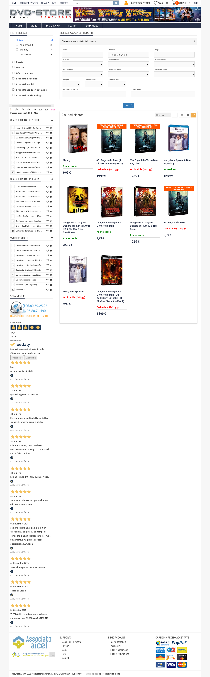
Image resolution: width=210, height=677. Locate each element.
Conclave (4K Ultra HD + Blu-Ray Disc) (29, 133)
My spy (67, 160)
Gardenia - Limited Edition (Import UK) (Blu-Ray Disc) (29, 270)
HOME (13, 3)
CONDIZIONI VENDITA (29, 3)
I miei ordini (115, 646)
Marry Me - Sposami (73, 291)
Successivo (31, 357)
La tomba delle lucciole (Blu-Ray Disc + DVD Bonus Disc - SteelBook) (29, 231)
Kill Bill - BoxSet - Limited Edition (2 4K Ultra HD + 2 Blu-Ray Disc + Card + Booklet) (29, 216)
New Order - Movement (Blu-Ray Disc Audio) (29, 255)
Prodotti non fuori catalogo (31, 89)
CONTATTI (64, 3)
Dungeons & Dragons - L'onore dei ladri (108, 224)
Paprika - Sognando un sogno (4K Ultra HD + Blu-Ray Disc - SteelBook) (29, 142)
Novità (19, 61)
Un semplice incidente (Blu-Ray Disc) (29, 275)
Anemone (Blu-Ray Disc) (26, 284)
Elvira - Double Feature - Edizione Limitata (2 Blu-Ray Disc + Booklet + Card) (29, 226)
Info (64, 654)
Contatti (65, 658)
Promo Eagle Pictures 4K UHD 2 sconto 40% (111, 126)
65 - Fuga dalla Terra (174, 222)
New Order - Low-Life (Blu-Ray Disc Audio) (29, 260)
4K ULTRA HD (53, 25)
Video (34, 25)
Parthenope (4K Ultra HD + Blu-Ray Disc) (29, 147)
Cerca (128, 105)
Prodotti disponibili (27, 78)
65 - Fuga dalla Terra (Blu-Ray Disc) (144, 162)
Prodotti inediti (25, 84)
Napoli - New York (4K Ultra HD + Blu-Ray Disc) (29, 172)
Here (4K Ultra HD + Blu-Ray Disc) (29, 128)
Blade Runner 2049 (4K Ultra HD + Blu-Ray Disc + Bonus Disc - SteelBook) (29, 137)
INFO (54, 3)
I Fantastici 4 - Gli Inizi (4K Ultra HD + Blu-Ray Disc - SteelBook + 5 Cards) (29, 167)
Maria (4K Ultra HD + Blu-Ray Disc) (29, 157)
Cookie (65, 650)
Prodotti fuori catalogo (29, 95)
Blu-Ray (73, 25)
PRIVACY (45, 3)
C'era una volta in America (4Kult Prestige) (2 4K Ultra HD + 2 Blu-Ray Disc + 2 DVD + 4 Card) (29, 186)
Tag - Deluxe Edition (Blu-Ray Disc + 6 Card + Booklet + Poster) (29, 201)
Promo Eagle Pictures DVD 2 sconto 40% (179, 188)
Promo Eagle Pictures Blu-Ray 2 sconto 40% (145, 126)
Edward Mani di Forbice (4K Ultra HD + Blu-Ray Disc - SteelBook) (29, 162)
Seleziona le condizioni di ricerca (79, 41)
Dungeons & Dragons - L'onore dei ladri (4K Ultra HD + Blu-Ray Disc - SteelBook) (76, 227)
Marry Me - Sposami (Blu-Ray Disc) (177, 162)
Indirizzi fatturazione (119, 654)
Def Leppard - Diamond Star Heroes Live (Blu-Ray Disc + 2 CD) (29, 245)
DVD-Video (92, 25)
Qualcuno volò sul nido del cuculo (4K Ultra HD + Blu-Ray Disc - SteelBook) (29, 221)
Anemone (20, 289)
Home (19, 25)
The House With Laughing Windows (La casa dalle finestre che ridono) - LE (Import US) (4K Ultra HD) (29, 211)
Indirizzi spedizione (119, 650)
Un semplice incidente (26, 280)
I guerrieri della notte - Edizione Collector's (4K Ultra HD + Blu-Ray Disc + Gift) (29, 206)
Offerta (20, 67)
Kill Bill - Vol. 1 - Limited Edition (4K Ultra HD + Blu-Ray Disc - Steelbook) (29, 191)
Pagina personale (118, 642)
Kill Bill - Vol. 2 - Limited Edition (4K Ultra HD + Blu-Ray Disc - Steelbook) (29, 196)
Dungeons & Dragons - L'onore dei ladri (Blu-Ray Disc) (143, 225)
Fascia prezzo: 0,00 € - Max (24, 112)
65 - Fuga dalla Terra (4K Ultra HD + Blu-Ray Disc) (109, 162)
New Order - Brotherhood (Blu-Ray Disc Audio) (29, 265)
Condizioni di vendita (71, 642)
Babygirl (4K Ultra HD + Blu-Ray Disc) (29, 152)
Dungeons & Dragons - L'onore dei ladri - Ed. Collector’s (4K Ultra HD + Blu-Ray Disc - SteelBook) (110, 296)
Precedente (17, 357)
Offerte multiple (25, 73)
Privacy (65, 646)
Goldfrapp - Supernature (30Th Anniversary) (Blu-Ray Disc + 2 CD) (29, 250)
